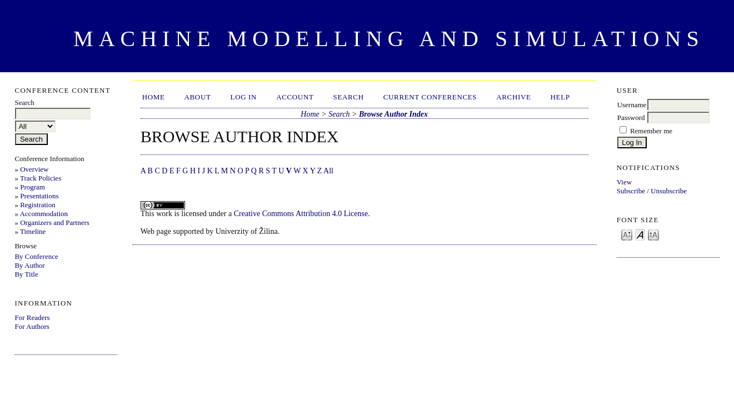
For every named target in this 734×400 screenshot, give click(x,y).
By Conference (36, 256)
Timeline (33, 231)
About (197, 97)
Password (631, 117)
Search (348, 97)
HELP (560, 97)
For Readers (31, 317)
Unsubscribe (669, 191)
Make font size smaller (626, 234)
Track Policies (40, 178)
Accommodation (43, 213)
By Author (29, 265)
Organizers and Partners (54, 222)
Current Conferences (430, 97)
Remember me (651, 131)
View (624, 182)
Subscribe (631, 191)
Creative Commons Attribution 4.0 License (301, 213)
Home (153, 97)
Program (32, 187)
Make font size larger (653, 234)
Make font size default (640, 234)
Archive (513, 97)
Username (632, 105)
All (328, 171)
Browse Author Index (393, 114)
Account (294, 97)
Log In (244, 97)
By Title (26, 274)
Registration (38, 205)
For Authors (31, 326)
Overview (34, 169)
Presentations (39, 196)
